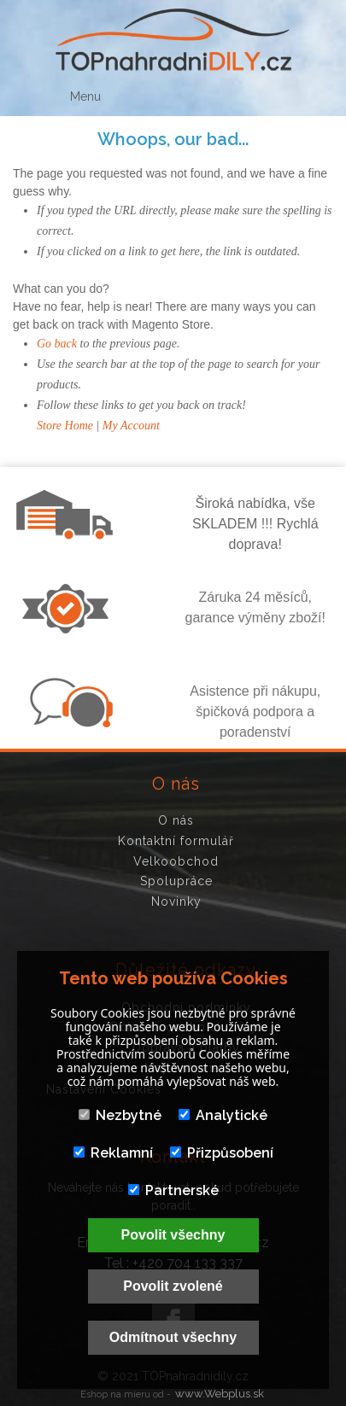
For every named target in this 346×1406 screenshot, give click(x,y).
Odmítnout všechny (173, 1337)
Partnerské (173, 1190)
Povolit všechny (173, 1235)
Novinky (176, 901)
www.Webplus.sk (219, 1393)
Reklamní (113, 1153)
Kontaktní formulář (176, 841)
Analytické (223, 1115)
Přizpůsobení (221, 1153)
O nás (176, 820)
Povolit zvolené (172, 1286)
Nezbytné (120, 1115)
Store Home (65, 425)
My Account (131, 425)
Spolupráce (176, 881)
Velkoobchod (176, 861)
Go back (57, 343)
